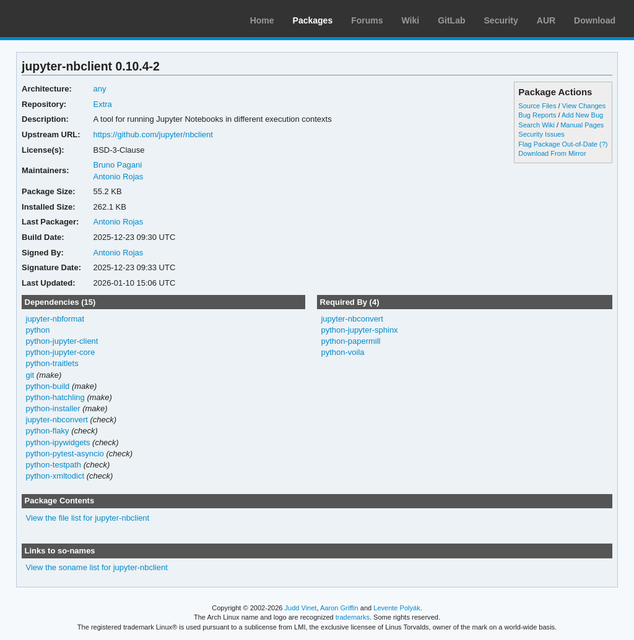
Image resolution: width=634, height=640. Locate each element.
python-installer (53, 408)
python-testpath (54, 464)
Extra (102, 104)
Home (262, 20)
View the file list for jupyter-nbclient (88, 518)
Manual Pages (582, 125)
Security (501, 20)
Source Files (537, 105)
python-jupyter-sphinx (359, 330)
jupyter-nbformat (55, 318)
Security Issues (541, 134)
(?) (603, 144)
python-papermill (350, 341)
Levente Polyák (396, 608)
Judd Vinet (301, 608)
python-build (48, 386)
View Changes (584, 105)
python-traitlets (52, 363)
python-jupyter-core (60, 352)
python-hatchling (55, 397)
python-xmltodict (55, 475)
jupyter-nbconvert (57, 419)
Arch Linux (68, 18)
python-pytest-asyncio (65, 453)
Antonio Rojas (118, 176)
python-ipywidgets (58, 442)
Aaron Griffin (339, 608)
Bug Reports (537, 115)
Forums (367, 20)
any (99, 88)
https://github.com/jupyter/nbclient (152, 134)
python (38, 330)
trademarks (353, 617)
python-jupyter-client (62, 341)
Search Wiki (536, 125)
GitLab (451, 20)
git (30, 375)
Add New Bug (582, 115)
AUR (546, 20)
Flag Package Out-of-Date (557, 144)
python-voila (342, 352)
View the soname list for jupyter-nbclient (97, 567)
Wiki (411, 20)
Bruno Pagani (117, 164)
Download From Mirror (552, 153)
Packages (313, 20)
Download (594, 20)
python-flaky (47, 430)
